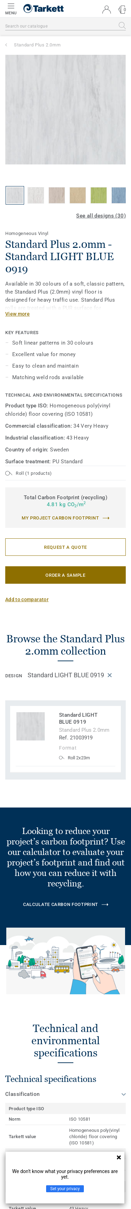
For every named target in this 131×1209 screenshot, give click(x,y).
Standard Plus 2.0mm (37, 44)
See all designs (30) (101, 216)
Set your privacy (65, 1188)
